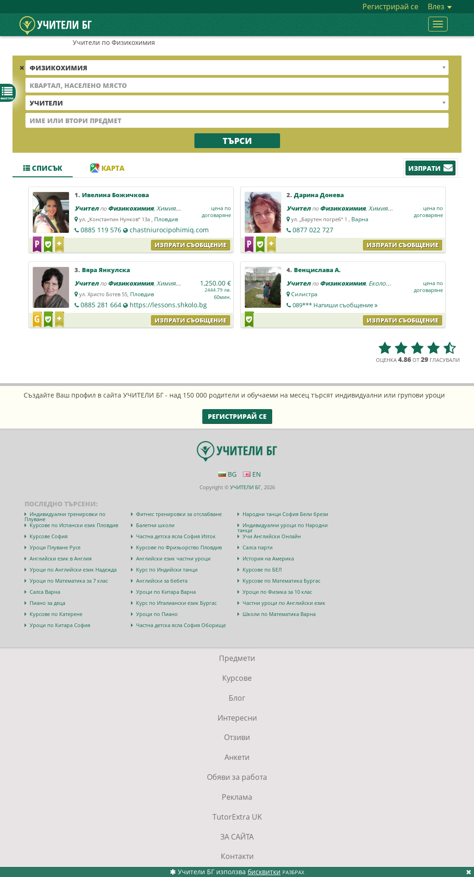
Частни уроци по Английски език (284, 602)
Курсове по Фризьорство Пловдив (179, 547)
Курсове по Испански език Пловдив (74, 525)
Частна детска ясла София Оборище (181, 625)
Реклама (237, 797)
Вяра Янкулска (106, 270)
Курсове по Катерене (56, 613)
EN (252, 474)
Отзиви (237, 737)
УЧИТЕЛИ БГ (245, 487)
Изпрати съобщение (190, 245)
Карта (107, 168)
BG (227, 474)
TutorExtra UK (237, 817)
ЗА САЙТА (237, 837)
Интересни (237, 718)
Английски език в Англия (61, 558)
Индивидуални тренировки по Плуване (65, 516)
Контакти (237, 856)
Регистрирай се (390, 6)
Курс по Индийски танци (167, 569)
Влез (440, 6)
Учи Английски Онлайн (272, 536)
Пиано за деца (47, 602)
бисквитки (264, 871)
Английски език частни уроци (173, 558)
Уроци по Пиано (157, 613)
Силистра (304, 294)
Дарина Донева (319, 195)
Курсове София (49, 536)
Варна (359, 219)
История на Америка (268, 558)
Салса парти (258, 547)
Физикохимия (131, 208)
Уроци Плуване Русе (55, 547)
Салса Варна (45, 591)
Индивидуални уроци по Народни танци (282, 528)
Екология (381, 283)
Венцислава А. (317, 270)
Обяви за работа (237, 777)
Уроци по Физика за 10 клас (277, 591)
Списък (42, 168)
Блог (237, 698)
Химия (165, 208)
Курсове (237, 678)
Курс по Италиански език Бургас (176, 602)
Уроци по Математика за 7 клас (69, 580)
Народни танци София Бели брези (285, 513)
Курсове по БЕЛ (262, 569)
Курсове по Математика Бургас (281, 580)
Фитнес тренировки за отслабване (179, 513)
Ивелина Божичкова (115, 195)
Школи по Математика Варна (279, 613)
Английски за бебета (161, 580)
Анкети (237, 757)
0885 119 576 (101, 229)
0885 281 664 (101, 304)
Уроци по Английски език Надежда (73, 569)
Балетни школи (155, 525)
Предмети (237, 658)
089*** (335, 305)
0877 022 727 (313, 229)
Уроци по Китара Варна (166, 591)
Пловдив (166, 219)
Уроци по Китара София (60, 625)
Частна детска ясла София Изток (176, 536)
